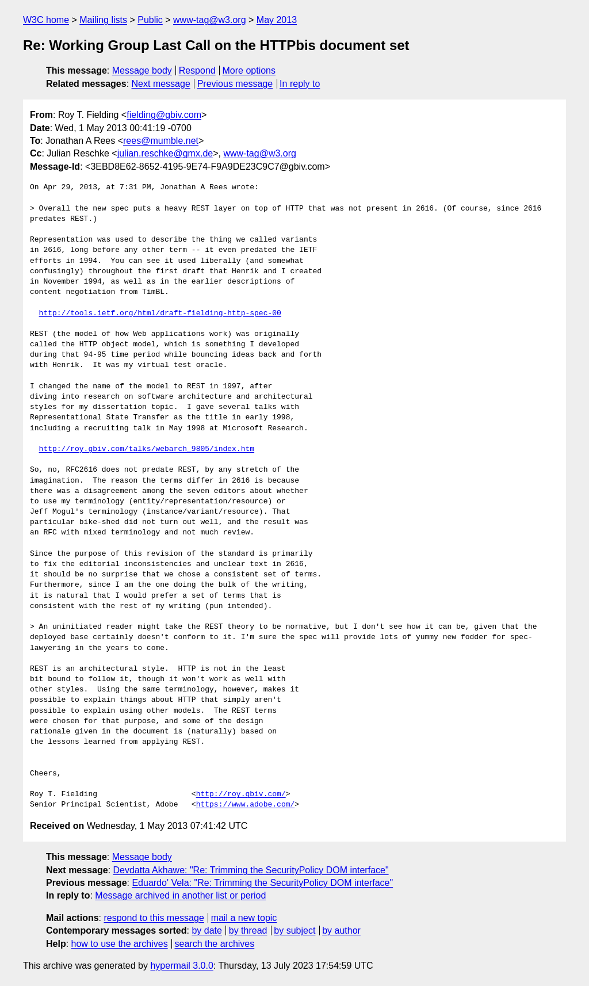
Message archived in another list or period (180, 895)
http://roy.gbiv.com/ (241, 794)
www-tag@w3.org (209, 20)
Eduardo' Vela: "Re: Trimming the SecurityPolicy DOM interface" (262, 883)
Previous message (235, 84)
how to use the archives (119, 944)
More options (249, 70)
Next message (161, 84)
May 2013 (277, 20)
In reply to (300, 84)
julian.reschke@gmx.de (165, 153)
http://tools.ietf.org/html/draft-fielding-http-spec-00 (160, 313)
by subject (294, 930)
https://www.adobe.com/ (245, 805)
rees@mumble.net (160, 141)
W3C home (46, 20)
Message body (142, 70)
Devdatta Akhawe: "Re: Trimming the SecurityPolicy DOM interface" (251, 870)
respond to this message (154, 918)
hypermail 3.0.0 (181, 965)
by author (341, 930)
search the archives (215, 944)
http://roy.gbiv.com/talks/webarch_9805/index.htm (146, 449)
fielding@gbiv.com (164, 115)
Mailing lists (103, 20)
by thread (248, 930)
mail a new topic (244, 918)
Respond (197, 70)
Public (150, 20)
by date (206, 930)
